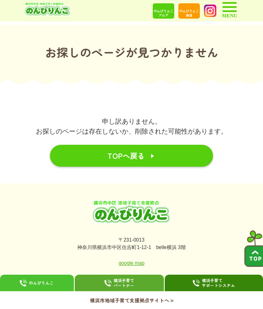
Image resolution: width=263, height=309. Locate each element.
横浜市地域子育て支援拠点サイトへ (131, 300)
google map (131, 263)
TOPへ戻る (126, 155)
